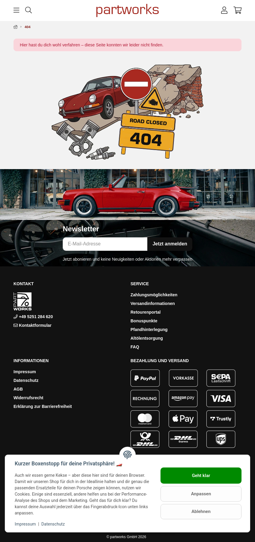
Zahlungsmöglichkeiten (153, 294)
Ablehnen (201, 511)
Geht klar (201, 475)
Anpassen (201, 494)
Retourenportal (145, 312)
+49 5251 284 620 (35, 316)
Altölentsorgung (146, 338)
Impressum (25, 371)
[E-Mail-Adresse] (105, 244)
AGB (18, 389)
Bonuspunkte (143, 320)
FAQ (134, 346)
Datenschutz (26, 380)
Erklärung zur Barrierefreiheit (43, 406)
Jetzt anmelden (169, 243)
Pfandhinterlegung (149, 329)
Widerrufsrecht (28, 397)
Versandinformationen (152, 303)
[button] (224, 10)
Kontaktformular (35, 325)
